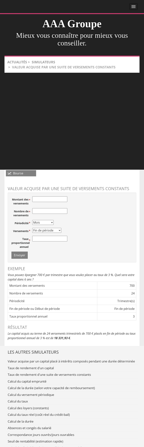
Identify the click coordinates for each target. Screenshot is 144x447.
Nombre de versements (20, 213)
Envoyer (19, 255)
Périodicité (21, 223)
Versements (20, 231)
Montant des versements (20, 201)
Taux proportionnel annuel (20, 243)
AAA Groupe (72, 23)
